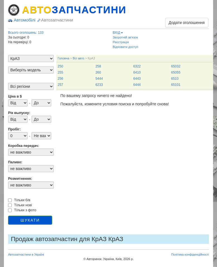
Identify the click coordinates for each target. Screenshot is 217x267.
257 (60, 85)
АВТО (74, 9)
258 (98, 66)
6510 (175, 79)
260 (98, 72)
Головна (63, 58)
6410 (137, 72)
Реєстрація (121, 42)
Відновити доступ (125, 46)
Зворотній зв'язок (125, 37)
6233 (99, 85)
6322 (137, 66)
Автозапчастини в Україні (26, 254)
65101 (175, 85)
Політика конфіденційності (190, 254)
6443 (137, 79)
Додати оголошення (187, 22)
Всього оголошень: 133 (26, 33)
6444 (137, 85)
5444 (99, 79)
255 (60, 72)
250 (60, 66)
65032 (175, 66)
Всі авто (78, 58)
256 (60, 79)
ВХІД (118, 33)
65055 (175, 72)
